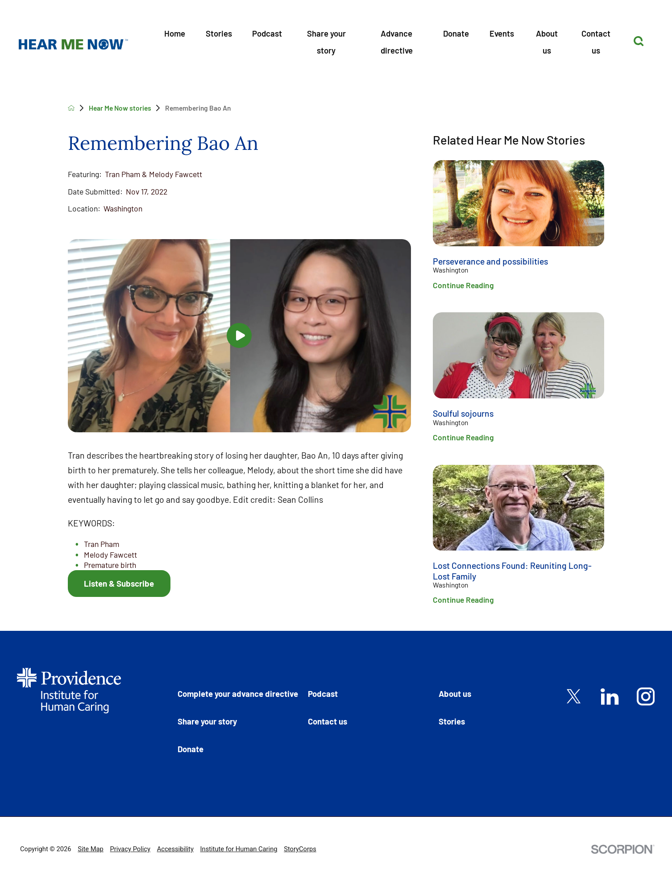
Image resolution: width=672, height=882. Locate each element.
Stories (219, 33)
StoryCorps (300, 849)
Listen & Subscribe (119, 583)
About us (547, 41)
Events (501, 33)
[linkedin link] (609, 696)
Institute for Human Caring (239, 849)
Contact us (595, 41)
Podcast (267, 33)
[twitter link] (574, 696)
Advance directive (397, 41)
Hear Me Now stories (120, 108)
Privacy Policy (130, 849)
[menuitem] (175, 40)
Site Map (91, 849)
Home (174, 33)
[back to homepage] (71, 108)
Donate (456, 33)
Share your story (326, 41)
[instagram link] (646, 696)
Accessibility (175, 849)
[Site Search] (638, 41)
